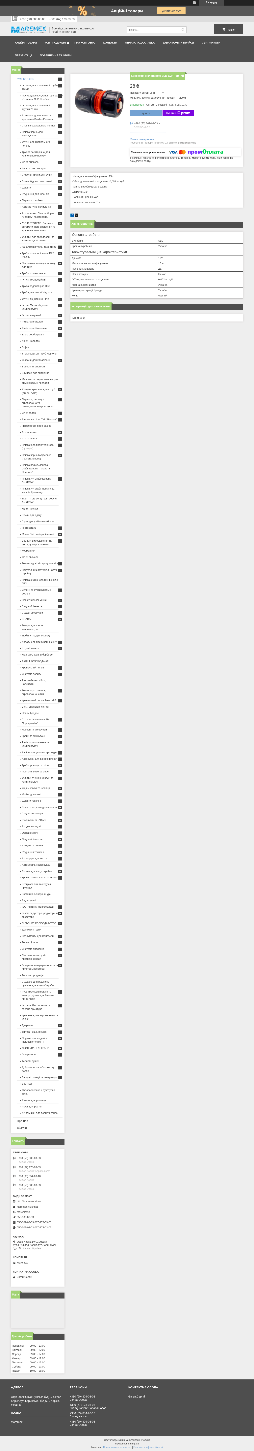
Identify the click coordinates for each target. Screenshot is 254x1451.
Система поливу (31, 673)
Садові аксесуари (32, 612)
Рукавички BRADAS (33, 820)
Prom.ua (145, 1440)
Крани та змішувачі (33, 735)
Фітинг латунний (31, 315)
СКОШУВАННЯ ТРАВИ (35, 1048)
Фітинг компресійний (34, 279)
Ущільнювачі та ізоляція (36, 788)
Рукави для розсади (34, 1100)
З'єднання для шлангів (35, 193)
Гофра (26, 347)
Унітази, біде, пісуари (34, 1031)
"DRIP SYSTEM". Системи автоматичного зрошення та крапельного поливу (38, 227)
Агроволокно (29, 432)
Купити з (178, 113)
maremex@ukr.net (27, 1206)
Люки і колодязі (31, 340)
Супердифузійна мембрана (38, 521)
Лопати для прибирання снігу (39, 641)
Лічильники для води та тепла (40, 1112)
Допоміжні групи (31, 929)
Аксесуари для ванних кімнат (39, 758)
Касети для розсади (33, 168)
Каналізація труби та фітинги (39, 246)
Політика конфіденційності (148, 1447)
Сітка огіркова (30, 161)
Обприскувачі (30, 832)
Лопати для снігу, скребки (37, 871)
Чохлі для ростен (32, 1106)
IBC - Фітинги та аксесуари (38, 906)
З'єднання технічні (33, 852)
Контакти (110, 42)
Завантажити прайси (178, 42)
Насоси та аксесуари (34, 729)
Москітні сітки (30, 508)
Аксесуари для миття (34, 858)
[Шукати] (183, 29)
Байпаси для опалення (35, 372)
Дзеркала (27, 1025)
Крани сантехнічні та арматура (40, 877)
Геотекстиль (29, 527)
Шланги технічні (31, 800)
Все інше (27, 1083)
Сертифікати (211, 42)
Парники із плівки (32, 200)
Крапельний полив (33, 667)
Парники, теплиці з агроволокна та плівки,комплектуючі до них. (38, 403)
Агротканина (29, 438)
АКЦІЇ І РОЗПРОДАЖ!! (35, 661)
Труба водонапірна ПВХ (36, 286)
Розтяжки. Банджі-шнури (36, 894)
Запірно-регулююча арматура (39, 752)
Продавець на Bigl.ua (127, 1443)
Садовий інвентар (32, 606)
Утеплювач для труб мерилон (39, 353)
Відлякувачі (29, 900)
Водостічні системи (33, 366)
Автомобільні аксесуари (36, 864)
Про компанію (84, 42)
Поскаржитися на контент (117, 1447)
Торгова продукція (32, 975)
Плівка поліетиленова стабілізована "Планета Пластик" (36, 468)
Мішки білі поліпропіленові (38, 534)
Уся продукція (55, 42)
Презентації (23, 55)
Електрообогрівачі (33, 334)
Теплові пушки (30, 1061)
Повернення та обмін (55, 55)
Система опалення (33, 948)
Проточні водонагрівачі (35, 771)
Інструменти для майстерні (38, 935)
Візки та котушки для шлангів (39, 807)
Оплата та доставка (140, 42)
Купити (146, 113)
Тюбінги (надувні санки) (36, 635)
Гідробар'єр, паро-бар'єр (36, 425)
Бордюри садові (31, 826)
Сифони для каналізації (36, 359)
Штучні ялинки (30, 648)
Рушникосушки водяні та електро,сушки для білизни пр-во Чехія (38, 995)
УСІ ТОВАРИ (26, 79)
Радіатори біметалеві (34, 328)
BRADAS (27, 619)
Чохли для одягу (31, 515)
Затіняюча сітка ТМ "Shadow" (39, 419)
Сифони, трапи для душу (37, 174)
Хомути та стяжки (32, 845)
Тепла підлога (30, 942)
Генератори (29, 1054)
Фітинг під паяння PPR (35, 298)
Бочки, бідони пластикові (37, 181)
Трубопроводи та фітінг (36, 765)
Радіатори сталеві (32, 321)
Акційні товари (26, 42)
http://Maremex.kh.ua (29, 1201)
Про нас (22, 1121)
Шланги (26, 187)
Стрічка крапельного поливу (38, 125)
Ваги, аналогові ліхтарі (35, 706)
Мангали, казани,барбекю (37, 654)
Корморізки (28, 550)
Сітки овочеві (30, 557)
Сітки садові (29, 412)
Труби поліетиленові (34, 273)
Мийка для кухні (31, 794)
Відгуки (22, 1127)
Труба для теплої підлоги (37, 292)
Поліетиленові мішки (34, 599)
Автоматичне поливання (36, 206)
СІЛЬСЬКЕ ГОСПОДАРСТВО (39, 923)
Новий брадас (30, 713)
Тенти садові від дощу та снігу (40, 563)
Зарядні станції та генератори (39, 1077)
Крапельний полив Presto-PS (39, 700)
